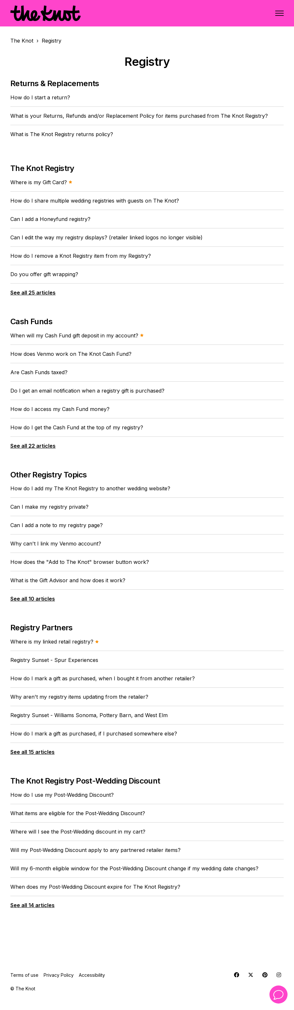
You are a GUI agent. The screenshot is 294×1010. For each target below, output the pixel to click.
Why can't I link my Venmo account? (55, 543)
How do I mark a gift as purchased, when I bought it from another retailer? (102, 678)
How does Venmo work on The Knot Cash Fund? (70, 354)
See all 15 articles (32, 752)
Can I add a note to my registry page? (56, 525)
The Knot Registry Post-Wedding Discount (85, 780)
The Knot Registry (42, 168)
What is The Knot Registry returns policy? (61, 134)
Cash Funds (31, 321)
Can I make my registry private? (49, 507)
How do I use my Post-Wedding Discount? (62, 795)
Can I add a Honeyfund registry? (50, 219)
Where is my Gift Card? (41, 182)
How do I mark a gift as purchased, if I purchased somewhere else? (93, 733)
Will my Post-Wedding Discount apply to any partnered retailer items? (95, 850)
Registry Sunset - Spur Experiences (54, 660)
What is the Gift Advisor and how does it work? (67, 580)
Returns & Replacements (54, 83)
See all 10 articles (32, 598)
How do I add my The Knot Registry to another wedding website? (90, 488)
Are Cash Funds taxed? (39, 372)
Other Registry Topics (48, 474)
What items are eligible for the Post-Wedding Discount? (77, 813)
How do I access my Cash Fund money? (60, 409)
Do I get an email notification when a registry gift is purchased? (87, 390)
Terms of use (24, 975)
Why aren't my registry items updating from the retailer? (79, 697)
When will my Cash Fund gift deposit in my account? (77, 335)
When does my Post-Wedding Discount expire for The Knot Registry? (95, 887)
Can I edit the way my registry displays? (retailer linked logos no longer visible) (106, 237)
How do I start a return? (40, 97)
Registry (51, 40)
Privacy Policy (59, 975)
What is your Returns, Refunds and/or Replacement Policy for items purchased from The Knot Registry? (139, 116)
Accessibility (92, 975)
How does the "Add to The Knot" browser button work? (79, 562)
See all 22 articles (33, 446)
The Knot (21, 40)
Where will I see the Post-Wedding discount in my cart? (77, 831)
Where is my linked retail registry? (54, 641)
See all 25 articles (33, 292)
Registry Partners (41, 627)
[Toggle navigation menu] (279, 13)
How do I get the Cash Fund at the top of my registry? (76, 427)
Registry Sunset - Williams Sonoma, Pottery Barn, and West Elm (89, 715)
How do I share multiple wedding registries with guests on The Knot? (94, 200)
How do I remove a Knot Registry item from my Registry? (80, 256)
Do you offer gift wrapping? (44, 274)
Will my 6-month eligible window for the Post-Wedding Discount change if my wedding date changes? (134, 868)
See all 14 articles (32, 905)
